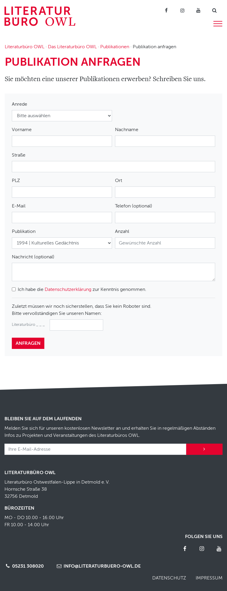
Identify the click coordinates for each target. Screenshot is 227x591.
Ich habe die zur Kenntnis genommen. (82, 289)
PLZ (16, 180)
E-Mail (18, 206)
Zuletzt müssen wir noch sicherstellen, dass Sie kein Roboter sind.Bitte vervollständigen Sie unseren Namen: (81, 310)
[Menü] (218, 23)
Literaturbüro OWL (24, 46)
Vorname (22, 129)
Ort (118, 180)
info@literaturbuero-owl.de (98, 566)
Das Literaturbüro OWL (72, 46)
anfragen (28, 343)
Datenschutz (169, 578)
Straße (18, 155)
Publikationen (114, 46)
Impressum (209, 578)
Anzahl (122, 231)
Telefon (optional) (133, 206)
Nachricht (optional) (33, 257)
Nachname (126, 129)
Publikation (23, 231)
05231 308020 (24, 566)
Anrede (19, 104)
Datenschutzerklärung (68, 289)
